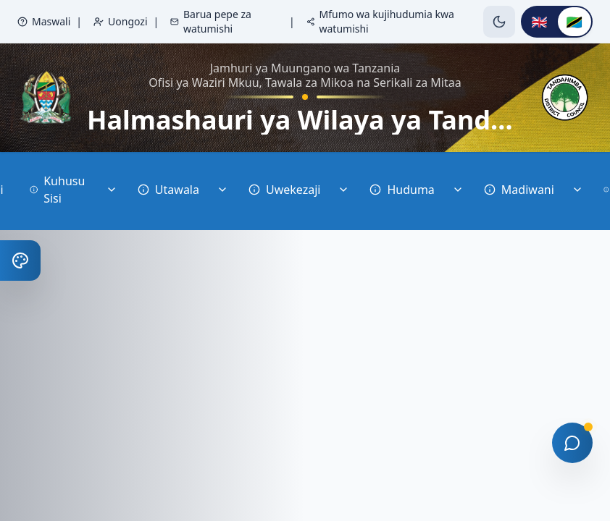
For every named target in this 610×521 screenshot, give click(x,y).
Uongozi (120, 21)
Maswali (43, 21)
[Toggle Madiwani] (577, 191)
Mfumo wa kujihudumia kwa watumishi (380, 21)
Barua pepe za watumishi (210, 21)
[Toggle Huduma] (457, 191)
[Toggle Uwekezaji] (343, 191)
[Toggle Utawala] (222, 191)
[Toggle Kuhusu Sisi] (111, 191)
